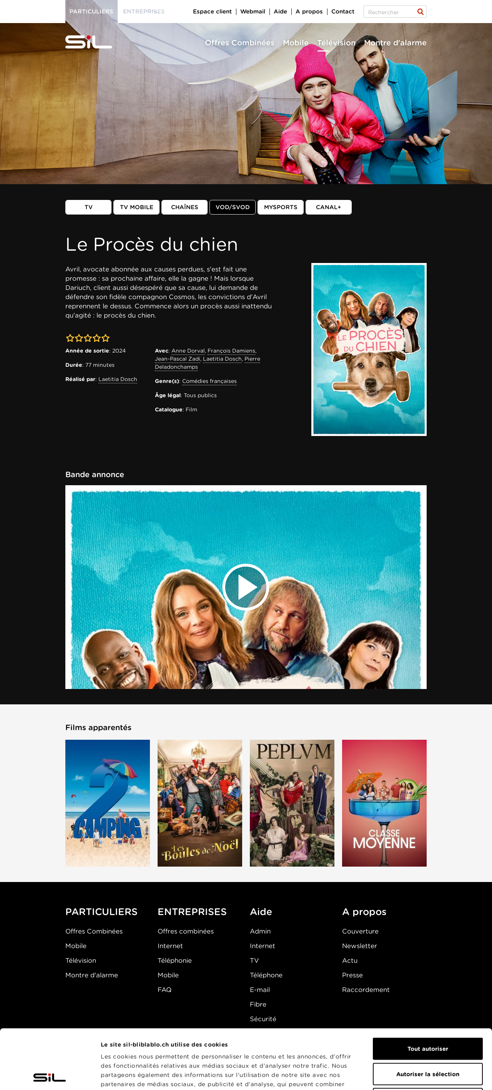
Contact (342, 11)
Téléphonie (175, 960)
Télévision (336, 42)
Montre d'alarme (395, 42)
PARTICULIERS (101, 911)
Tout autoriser (427, 989)
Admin (260, 931)
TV (89, 207)
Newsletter (359, 946)
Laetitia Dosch (117, 379)
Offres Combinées (239, 42)
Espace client (212, 11)
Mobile (296, 42)
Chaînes (184, 207)
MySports (281, 207)
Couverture (360, 931)
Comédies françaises (209, 381)
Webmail (252, 11)
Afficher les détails (433, 1075)
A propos (309, 11)
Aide (280, 11)
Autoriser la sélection (427, 1014)
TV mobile (136, 207)
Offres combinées (186, 931)
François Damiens (231, 351)
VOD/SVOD (233, 207)
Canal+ (328, 207)
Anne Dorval (188, 351)
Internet (170, 946)
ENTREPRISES (192, 911)
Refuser (428, 1039)
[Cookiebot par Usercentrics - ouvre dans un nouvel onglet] (49, 1075)
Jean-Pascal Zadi (177, 359)
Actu (349, 960)
